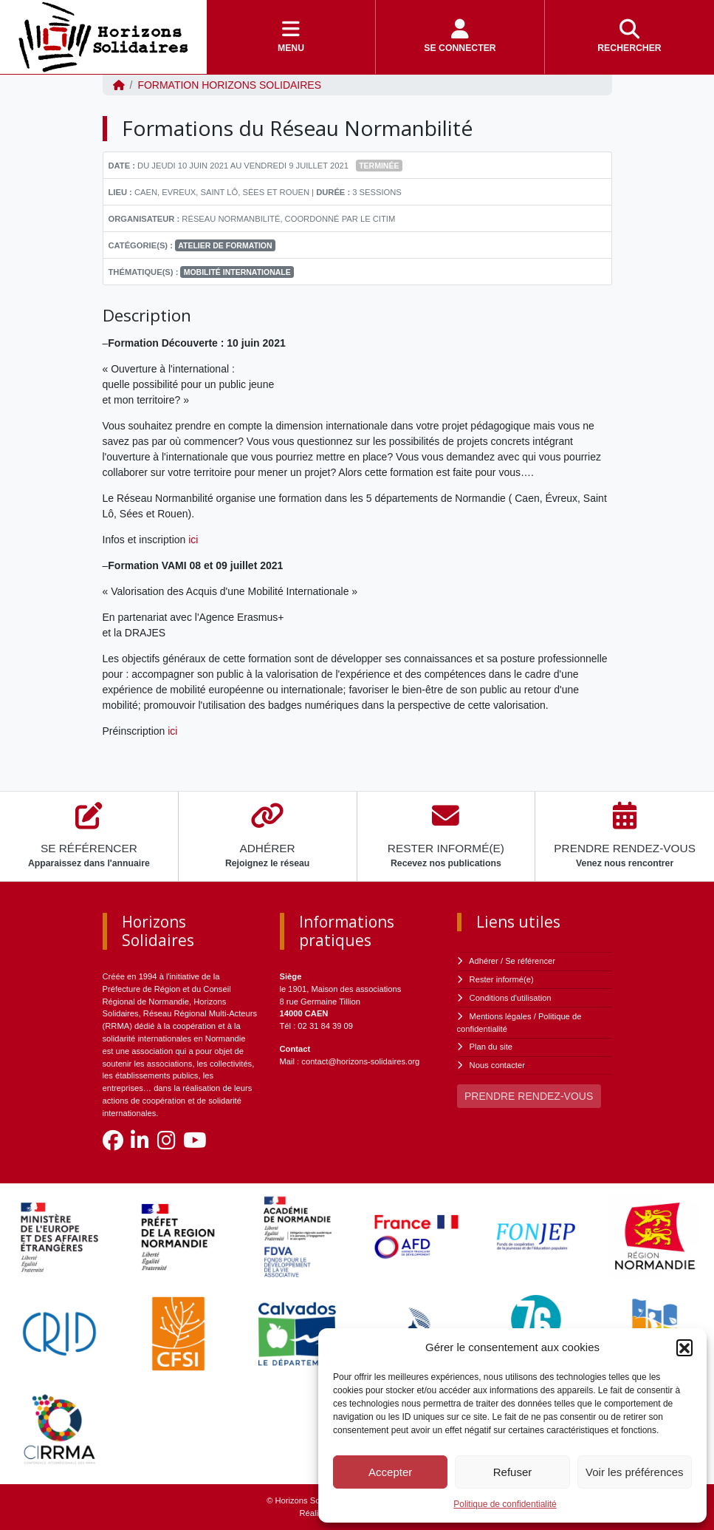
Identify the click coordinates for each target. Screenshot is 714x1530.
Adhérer (483, 960)
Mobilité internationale (237, 272)
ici (193, 539)
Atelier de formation (225, 245)
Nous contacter (497, 1065)
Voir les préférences (635, 1472)
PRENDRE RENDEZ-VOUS (528, 1096)
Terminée (379, 165)
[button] (684, 1347)
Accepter (390, 1472)
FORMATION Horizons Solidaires (229, 85)
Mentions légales (501, 1016)
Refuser (512, 1472)
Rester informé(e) (502, 979)
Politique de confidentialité (504, 1504)
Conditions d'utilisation (511, 997)
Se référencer (530, 960)
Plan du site (491, 1046)
